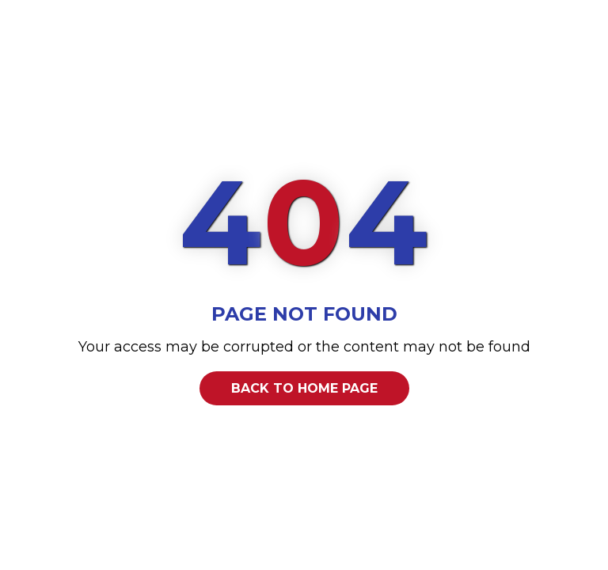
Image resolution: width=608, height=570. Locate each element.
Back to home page (304, 388)
